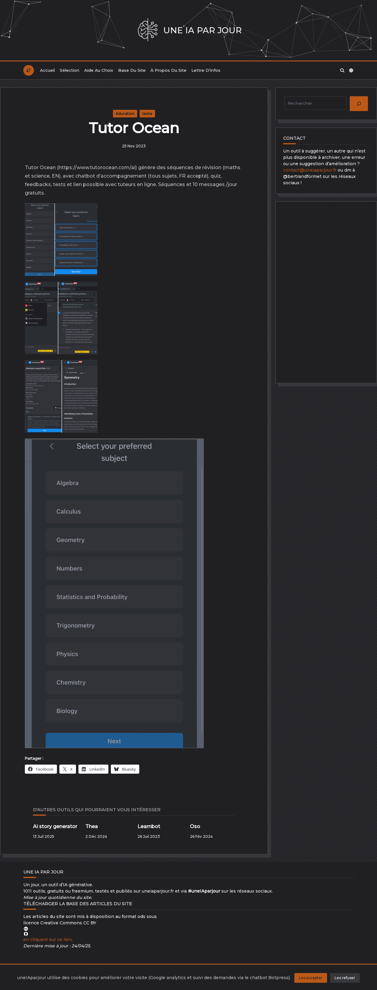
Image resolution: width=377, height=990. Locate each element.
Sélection (69, 70)
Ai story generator (55, 826)
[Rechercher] (359, 103)
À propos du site (168, 70)
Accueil (47, 70)
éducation (125, 113)
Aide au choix (98, 70)
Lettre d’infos (205, 70)
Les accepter (310, 977)
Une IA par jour (202, 30)
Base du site (132, 70)
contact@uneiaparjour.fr (309, 170)
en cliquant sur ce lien (47, 939)
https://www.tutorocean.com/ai (97, 167)
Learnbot (148, 826)
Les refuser (345, 977)
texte (147, 113)
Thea (91, 826)
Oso (195, 826)
